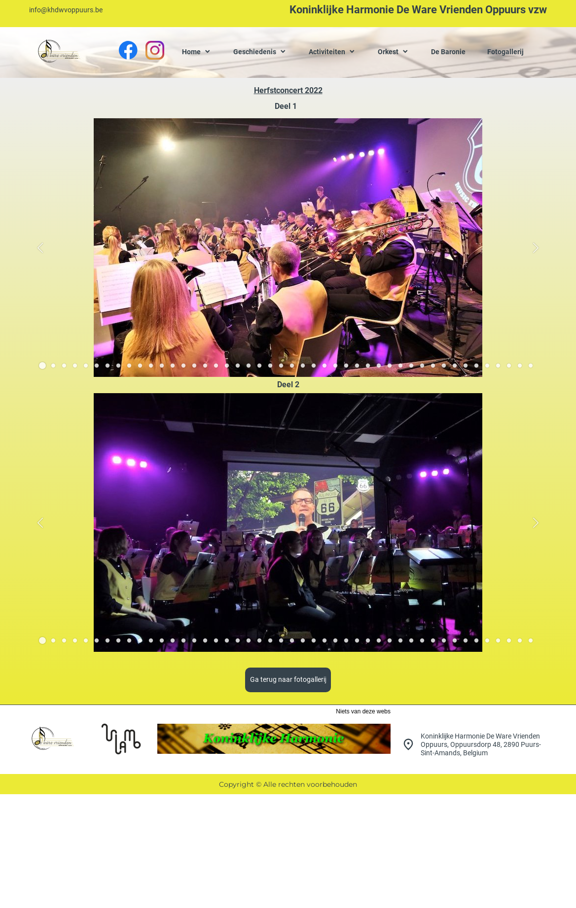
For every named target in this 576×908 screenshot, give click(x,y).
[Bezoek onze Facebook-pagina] (128, 50)
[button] (40, 247)
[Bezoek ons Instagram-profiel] (154, 50)
